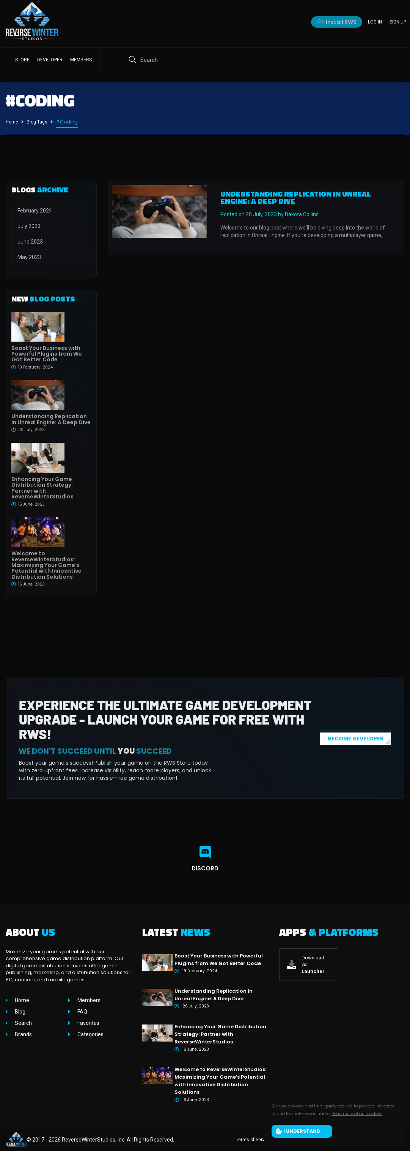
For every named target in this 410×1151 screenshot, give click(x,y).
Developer (50, 59)
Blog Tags (37, 122)
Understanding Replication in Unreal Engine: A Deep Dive (51, 419)
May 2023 (29, 257)
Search (23, 1023)
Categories (90, 1034)
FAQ (81, 1012)
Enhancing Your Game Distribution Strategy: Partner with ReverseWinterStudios (42, 487)
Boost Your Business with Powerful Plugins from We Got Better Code (46, 354)
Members (81, 59)
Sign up (398, 22)
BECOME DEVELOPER (355, 738)
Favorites (87, 1023)
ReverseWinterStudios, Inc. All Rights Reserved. (118, 1140)
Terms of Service (253, 1139)
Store (22, 59)
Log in (375, 22)
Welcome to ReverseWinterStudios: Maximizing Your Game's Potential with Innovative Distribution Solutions (46, 565)
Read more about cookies (356, 1113)
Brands (23, 1034)
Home (12, 122)
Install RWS (337, 22)
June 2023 (30, 242)
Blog (19, 1012)
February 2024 (34, 211)
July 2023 (29, 226)
